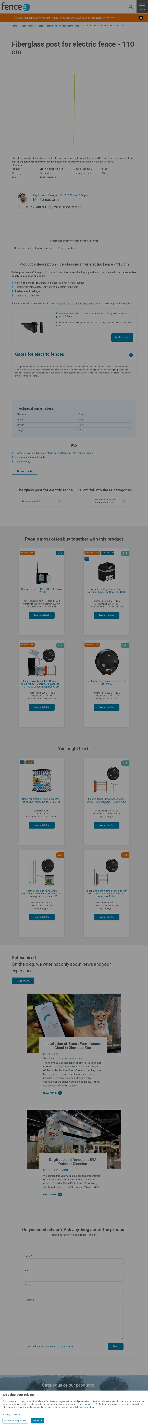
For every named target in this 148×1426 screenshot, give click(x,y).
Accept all (37, 1420)
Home (14, 26)
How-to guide (24, 471)
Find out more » (111, 17)
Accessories (27, 26)
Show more (18, 165)
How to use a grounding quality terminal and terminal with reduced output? (54, 453)
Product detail (122, 337)
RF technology (22, 461)
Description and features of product (33, 248)
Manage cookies (11, 1414)
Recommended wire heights (30, 457)
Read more (23, 981)
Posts (40, 26)
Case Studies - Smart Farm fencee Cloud (62, 1058)
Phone (28, 1285)
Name (27, 1256)
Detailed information (84, 1407)
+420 (35, 207)
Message (29, 1299)
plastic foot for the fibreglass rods (77, 303)
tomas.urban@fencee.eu (68, 207)
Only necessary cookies (15, 1420)
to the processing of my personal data (52, 1346)
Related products (67, 248)
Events (64, 1170)
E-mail (28, 1270)
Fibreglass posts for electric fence (63, 26)
